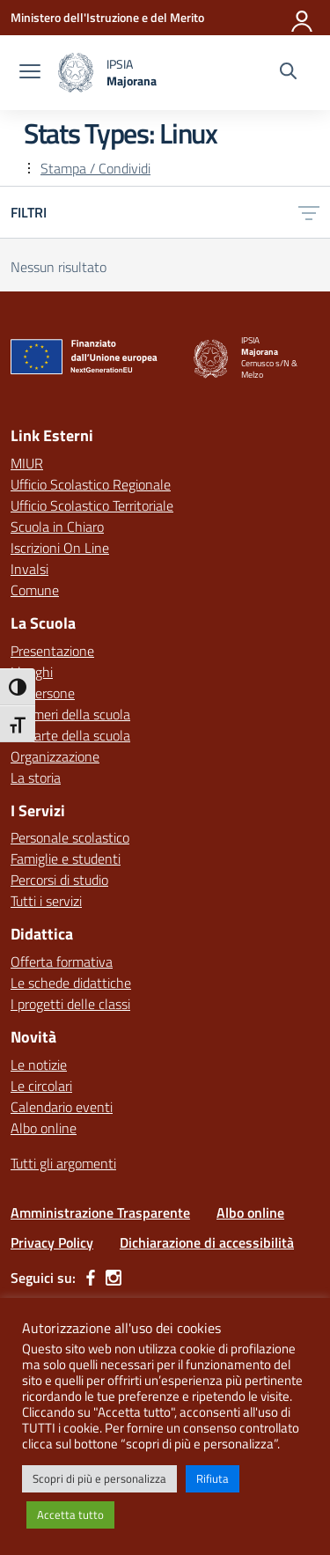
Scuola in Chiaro (57, 526)
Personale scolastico (70, 837)
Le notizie (39, 1064)
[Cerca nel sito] (288, 73)
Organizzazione (55, 756)
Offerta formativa (62, 961)
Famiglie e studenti (66, 858)
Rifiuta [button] (212, 1478)
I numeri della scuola (70, 714)
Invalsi (29, 568)
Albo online (44, 1128)
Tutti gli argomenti (63, 1163)
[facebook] (91, 1278)
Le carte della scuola (70, 735)
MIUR (27, 463)
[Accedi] (302, 18)
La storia (36, 777)
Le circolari (41, 1085)
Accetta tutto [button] (70, 1514)
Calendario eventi (62, 1106)
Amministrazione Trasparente (100, 1212)
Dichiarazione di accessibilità (207, 1242)
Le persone (43, 693)
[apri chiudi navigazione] (29, 73)
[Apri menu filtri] (308, 212)
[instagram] (113, 1278)
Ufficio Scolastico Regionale (91, 484)
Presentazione (52, 650)
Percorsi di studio (59, 879)
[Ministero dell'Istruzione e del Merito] (107, 17)
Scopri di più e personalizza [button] (99, 1478)
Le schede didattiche (71, 982)
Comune (35, 590)
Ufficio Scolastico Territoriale (92, 505)
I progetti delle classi (70, 1003)
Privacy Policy (52, 1242)
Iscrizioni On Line (60, 547)
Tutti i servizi (46, 900)
